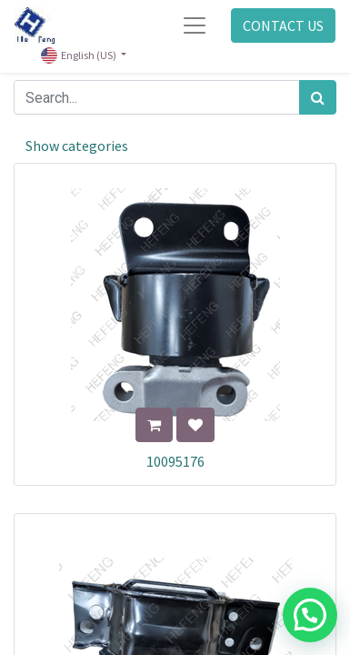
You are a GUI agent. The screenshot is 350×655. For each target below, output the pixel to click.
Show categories (76, 145)
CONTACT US (283, 25)
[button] (154, 425)
